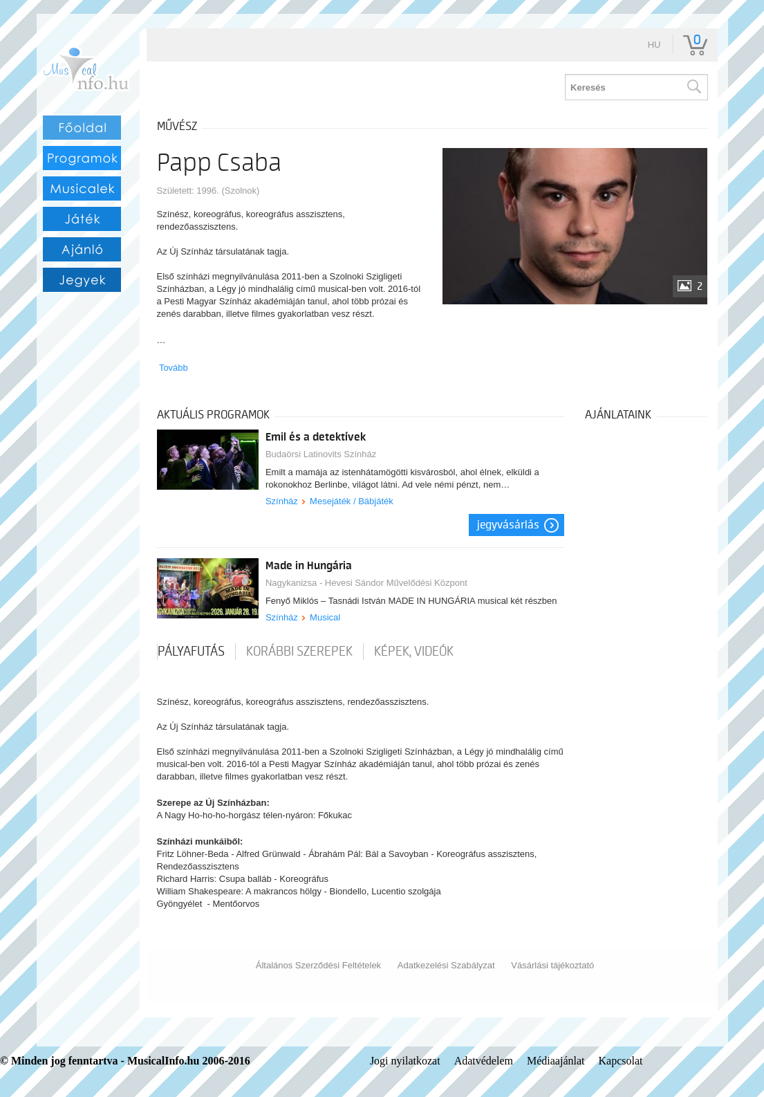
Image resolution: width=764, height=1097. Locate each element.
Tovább (173, 367)
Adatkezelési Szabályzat (446, 965)
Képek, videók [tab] (414, 651)
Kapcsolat (620, 1061)
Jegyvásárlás (508, 525)
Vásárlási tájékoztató (552, 965)
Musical (325, 617)
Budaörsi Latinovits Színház (320, 454)
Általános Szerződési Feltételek (318, 965)
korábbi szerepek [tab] (299, 651)
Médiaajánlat (556, 1061)
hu (654, 44)
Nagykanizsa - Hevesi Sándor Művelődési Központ (366, 583)
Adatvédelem (483, 1061)
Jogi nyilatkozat (405, 1061)
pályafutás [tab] (191, 651)
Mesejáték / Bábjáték (351, 501)
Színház (281, 501)
